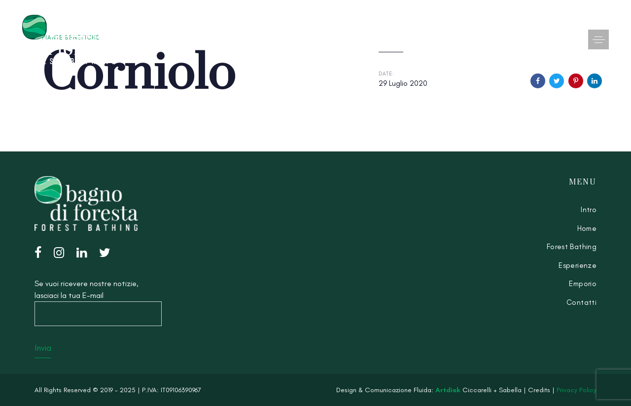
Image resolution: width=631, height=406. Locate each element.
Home (587, 228)
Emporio (582, 283)
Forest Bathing (571, 246)
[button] (598, 39)
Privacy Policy (576, 390)
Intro (588, 209)
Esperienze (577, 265)
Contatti (581, 302)
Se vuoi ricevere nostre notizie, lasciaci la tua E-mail (98, 302)
